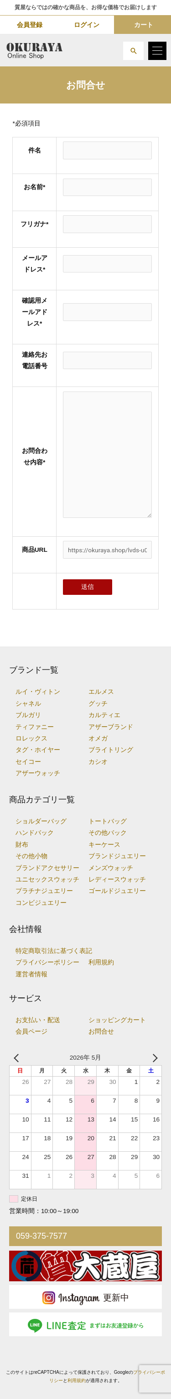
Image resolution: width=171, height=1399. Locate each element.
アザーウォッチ (38, 773)
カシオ (98, 761)
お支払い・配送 (38, 1020)
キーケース (104, 844)
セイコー (28, 761)
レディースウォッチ (117, 879)
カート (143, 24)
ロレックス (31, 738)
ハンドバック (35, 832)
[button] (133, 51)
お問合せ (101, 1031)
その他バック (107, 832)
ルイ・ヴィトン (38, 691)
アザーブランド (110, 727)
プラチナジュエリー (44, 890)
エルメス (101, 691)
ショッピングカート (117, 1020)
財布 (22, 844)
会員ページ (31, 1031)
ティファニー (35, 727)
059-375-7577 (41, 1236)
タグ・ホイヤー (38, 749)
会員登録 (29, 24)
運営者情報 (31, 974)
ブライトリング (110, 749)
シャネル (28, 703)
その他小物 (31, 856)
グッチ (98, 703)
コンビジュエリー (41, 902)
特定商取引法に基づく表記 (54, 950)
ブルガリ (28, 715)
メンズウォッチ (110, 868)
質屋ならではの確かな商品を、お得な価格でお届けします (86, 7)
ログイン (86, 24)
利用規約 (101, 962)
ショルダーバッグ (41, 821)
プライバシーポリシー (47, 962)
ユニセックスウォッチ (47, 879)
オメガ (98, 738)
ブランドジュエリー (117, 856)
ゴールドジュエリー (117, 890)
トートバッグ (107, 821)
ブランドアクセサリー (47, 868)
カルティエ (104, 715)
